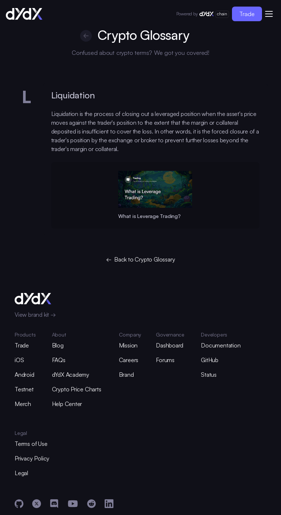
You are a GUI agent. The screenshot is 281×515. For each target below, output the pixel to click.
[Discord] (54, 503)
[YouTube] (72, 503)
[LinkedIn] (109, 503)
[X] (36, 503)
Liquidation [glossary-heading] (73, 95)
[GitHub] (19, 503)
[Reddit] (91, 503)
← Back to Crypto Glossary (140, 259)
